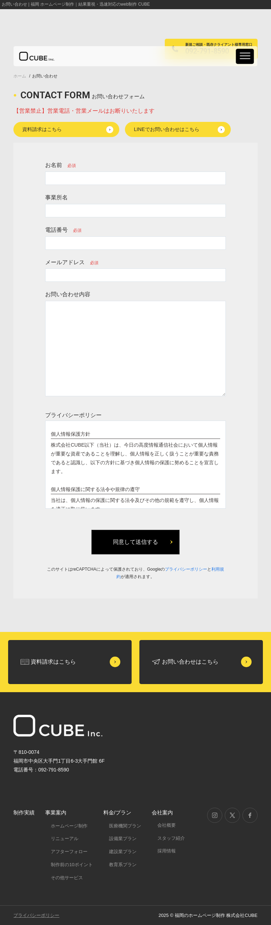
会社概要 (166, 825)
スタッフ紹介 (171, 838)
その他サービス (67, 877)
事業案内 (55, 812)
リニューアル (64, 838)
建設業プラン (123, 851)
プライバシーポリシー (186, 569)
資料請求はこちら (42, 129)
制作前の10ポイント (71, 864)
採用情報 (166, 850)
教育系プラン (123, 864)
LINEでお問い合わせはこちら (166, 129)
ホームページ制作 (69, 825)
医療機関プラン (125, 825)
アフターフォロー (69, 851)
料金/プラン (117, 812)
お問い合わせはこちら (190, 662)
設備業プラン (123, 838)
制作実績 (24, 812)
